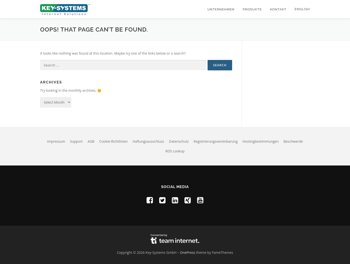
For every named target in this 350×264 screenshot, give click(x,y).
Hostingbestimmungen (261, 141)
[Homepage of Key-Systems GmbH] (65, 9)
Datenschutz (179, 141)
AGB (91, 141)
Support (76, 141)
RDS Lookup (175, 151)
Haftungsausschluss (148, 141)
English (302, 9)
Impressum (56, 141)
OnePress (187, 252)
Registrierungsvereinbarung (216, 141)
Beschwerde (293, 141)
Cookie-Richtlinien (113, 141)
